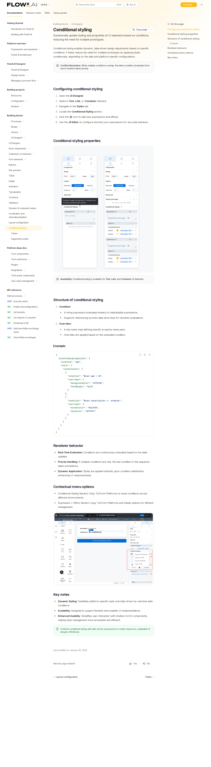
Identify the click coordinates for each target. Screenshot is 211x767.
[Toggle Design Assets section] (23, 75)
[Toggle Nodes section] (23, 126)
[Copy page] (140, 29)
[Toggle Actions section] (23, 132)
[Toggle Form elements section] (23, 159)
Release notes (33, 14)
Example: (174, 43)
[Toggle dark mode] (201, 4)
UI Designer (77, 24)
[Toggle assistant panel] (131, 4)
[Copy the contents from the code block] (145, 355)
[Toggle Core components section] (23, 253)
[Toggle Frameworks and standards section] (23, 49)
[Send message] (150, 689)
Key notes (173, 57)
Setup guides (60, 14)
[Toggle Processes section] (23, 121)
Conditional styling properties (183, 34)
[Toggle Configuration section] (23, 101)
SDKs (47, 14)
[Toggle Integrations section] (23, 270)
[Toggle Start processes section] (23, 296)
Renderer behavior (177, 48)
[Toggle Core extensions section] (23, 259)
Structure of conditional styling (183, 38)
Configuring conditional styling (183, 29)
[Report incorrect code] (140, 355)
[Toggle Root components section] (23, 148)
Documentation (15, 14)
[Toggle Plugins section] (23, 264)
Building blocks (60, 24)
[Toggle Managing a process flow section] (23, 80)
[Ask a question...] (103, 687)
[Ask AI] (150, 355)
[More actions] (151, 29)
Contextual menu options (180, 52)
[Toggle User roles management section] (23, 281)
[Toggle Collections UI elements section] (23, 154)
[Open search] (98, 4)
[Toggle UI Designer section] (23, 137)
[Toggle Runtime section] (23, 106)
